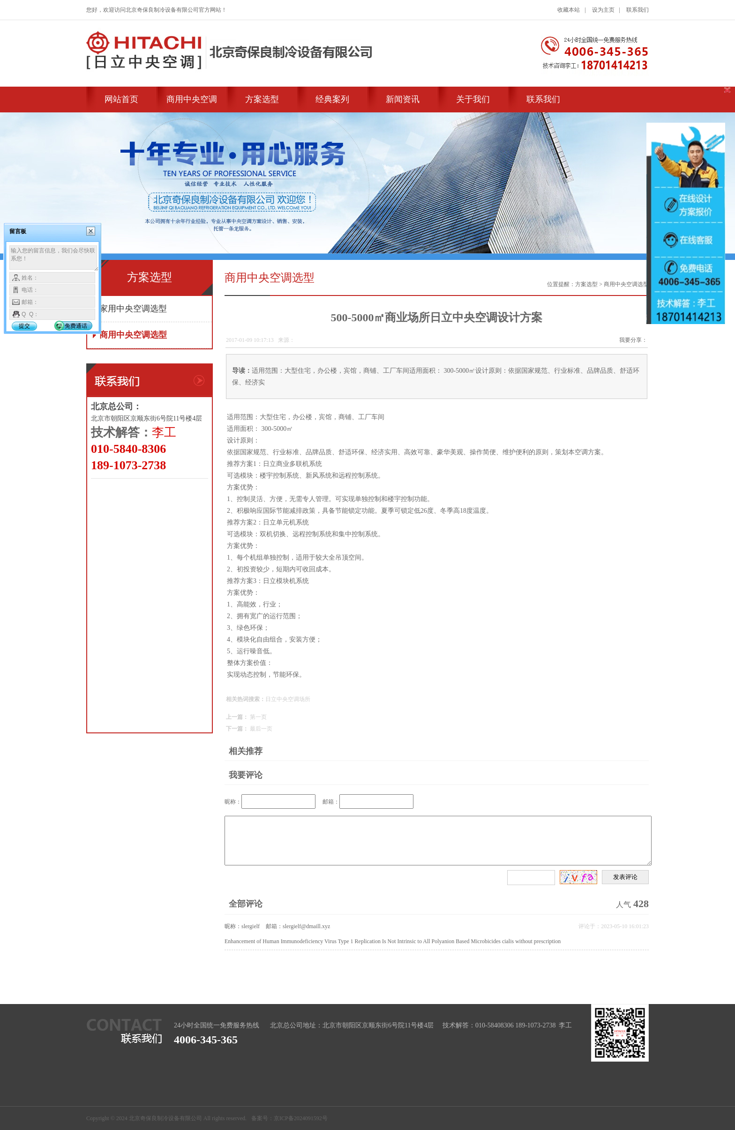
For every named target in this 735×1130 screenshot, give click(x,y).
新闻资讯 (403, 99)
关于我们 (473, 99)
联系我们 (637, 10)
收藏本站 (568, 10)
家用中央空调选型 (133, 308)
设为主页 (603, 10)
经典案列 (332, 99)
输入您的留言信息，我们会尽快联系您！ (54, 258)
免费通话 (76, 326)
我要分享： (633, 340)
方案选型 (262, 99)
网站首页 (121, 99)
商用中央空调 (191, 99)
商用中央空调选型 (133, 335)
